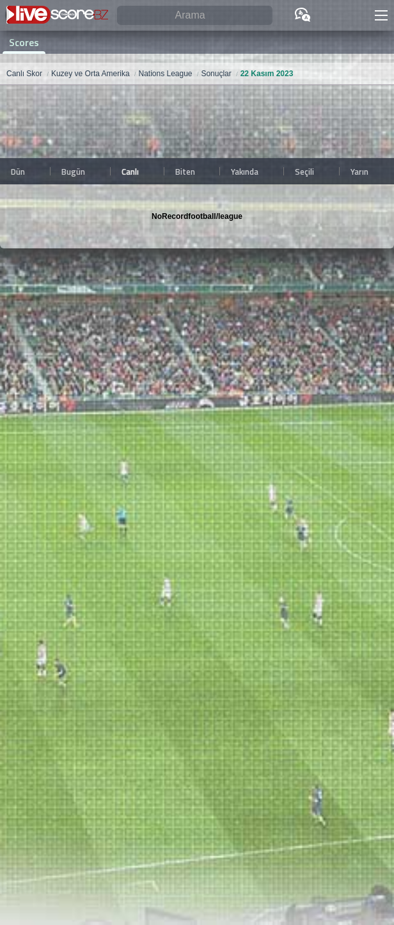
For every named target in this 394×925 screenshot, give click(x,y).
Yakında (244, 171)
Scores (24, 42)
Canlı (130, 171)
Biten (185, 171)
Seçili (304, 171)
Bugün (73, 171)
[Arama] (194, 16)
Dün (18, 171)
